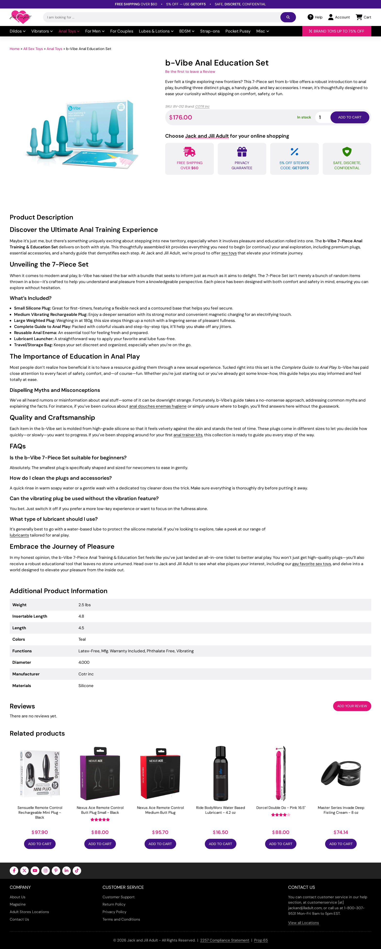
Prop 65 (261, 940)
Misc (262, 31)
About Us (18, 897)
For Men (94, 31)
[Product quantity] (328, 117)
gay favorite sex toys (311, 563)
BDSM (186, 31)
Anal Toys (69, 31)
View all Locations (303, 922)
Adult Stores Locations (29, 911)
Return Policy (114, 904)
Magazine (18, 904)
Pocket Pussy (238, 31)
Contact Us (19, 919)
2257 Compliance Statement (224, 940)
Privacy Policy (114, 911)
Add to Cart (40, 844)
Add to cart (350, 117)
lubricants (19, 535)
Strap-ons (210, 31)
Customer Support (119, 897)
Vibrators (42, 31)
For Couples (121, 31)
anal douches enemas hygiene (158, 406)
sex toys (229, 253)
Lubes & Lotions (156, 31)
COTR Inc (202, 106)
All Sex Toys (33, 48)
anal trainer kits (187, 434)
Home (15, 48)
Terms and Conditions (121, 919)
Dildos (18, 31)
